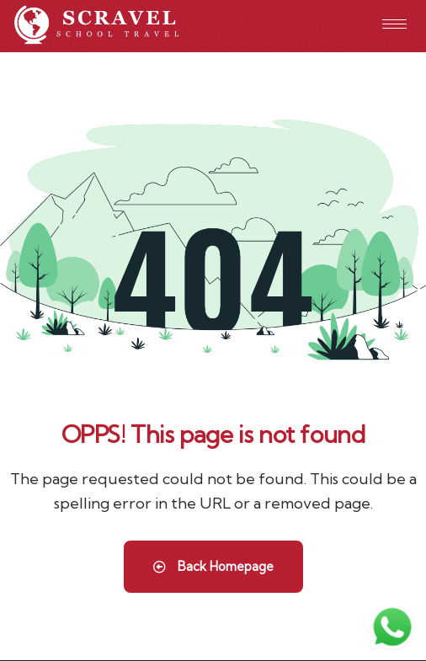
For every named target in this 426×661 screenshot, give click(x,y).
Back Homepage (213, 566)
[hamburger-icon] (394, 24)
